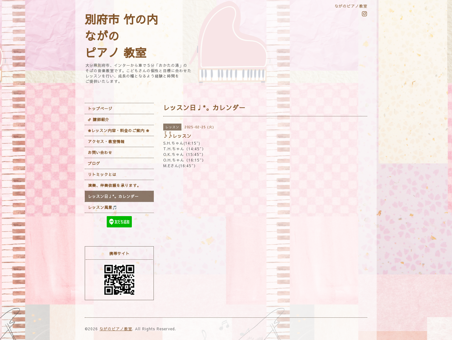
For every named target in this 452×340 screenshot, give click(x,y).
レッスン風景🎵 (102, 207)
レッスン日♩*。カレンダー (113, 196)
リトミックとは (102, 174)
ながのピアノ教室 (116, 328)
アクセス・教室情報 (106, 141)
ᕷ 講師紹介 (98, 119)
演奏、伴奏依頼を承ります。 (114, 185)
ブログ (94, 163)
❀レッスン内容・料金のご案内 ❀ (118, 130)
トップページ (100, 108)
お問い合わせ (100, 152)
